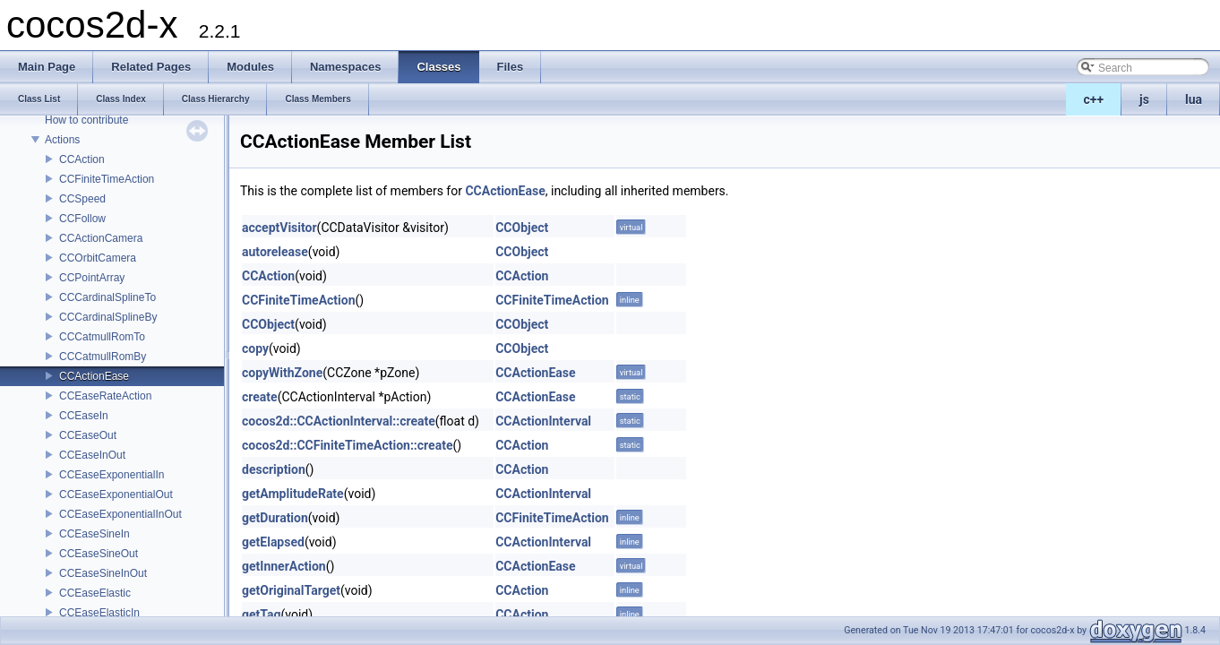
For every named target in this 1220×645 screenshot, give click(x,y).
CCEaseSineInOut (103, 573)
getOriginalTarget (291, 590)
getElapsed (273, 542)
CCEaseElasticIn (99, 612)
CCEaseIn (83, 415)
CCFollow (82, 218)
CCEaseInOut (92, 455)
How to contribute (86, 120)
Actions (62, 139)
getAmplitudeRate (293, 493)
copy (255, 348)
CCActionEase (94, 376)
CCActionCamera (100, 238)
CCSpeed (82, 199)
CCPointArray (92, 277)
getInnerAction (284, 566)
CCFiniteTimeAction (106, 179)
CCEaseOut (87, 435)
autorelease (275, 252)
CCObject (521, 227)
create (260, 397)
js (1144, 99)
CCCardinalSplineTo (107, 297)
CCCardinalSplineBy (108, 317)
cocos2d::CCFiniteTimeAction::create (347, 445)
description (273, 469)
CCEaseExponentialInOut (120, 514)
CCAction (82, 159)
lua (1193, 99)
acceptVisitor (279, 227)
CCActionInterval (543, 421)
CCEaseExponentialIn (111, 475)
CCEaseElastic (95, 593)
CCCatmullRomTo (102, 337)
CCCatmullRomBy (102, 356)
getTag (261, 614)
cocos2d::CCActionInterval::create (338, 421)
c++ (1094, 99)
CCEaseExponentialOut (116, 494)
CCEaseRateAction (105, 396)
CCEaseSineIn (94, 534)
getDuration (275, 518)
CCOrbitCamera (97, 258)
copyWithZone (282, 373)
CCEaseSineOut (98, 553)
